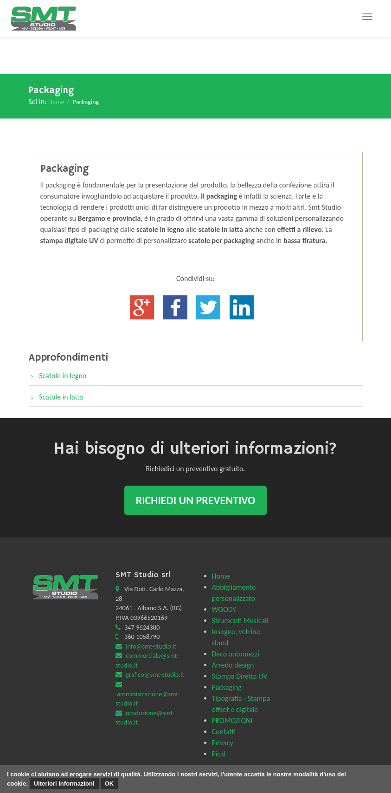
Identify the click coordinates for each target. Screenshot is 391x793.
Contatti (224, 731)
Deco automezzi (236, 653)
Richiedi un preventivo (196, 500)
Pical (219, 753)
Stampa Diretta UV (240, 676)
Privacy (222, 742)
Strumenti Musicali (240, 620)
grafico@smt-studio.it (155, 674)
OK (109, 783)
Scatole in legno (62, 375)
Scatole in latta (61, 397)
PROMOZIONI (232, 720)
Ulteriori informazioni (64, 783)
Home (56, 102)
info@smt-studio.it (151, 646)
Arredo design (233, 665)
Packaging (227, 687)
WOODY (224, 609)
